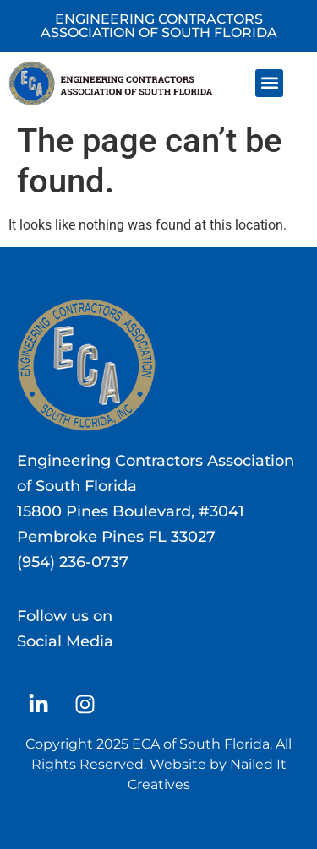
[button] (269, 83)
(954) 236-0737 (72, 562)
